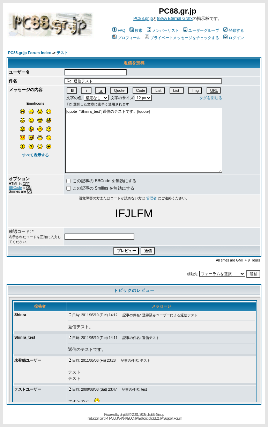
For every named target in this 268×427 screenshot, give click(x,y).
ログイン (233, 38)
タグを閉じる (210, 98)
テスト (62, 53)
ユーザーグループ (201, 30)
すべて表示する (35, 155)
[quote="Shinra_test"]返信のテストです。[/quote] (143, 140)
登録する (233, 30)
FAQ (118, 30)
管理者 (151, 198)
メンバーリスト (163, 30)
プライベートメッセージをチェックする (182, 38)
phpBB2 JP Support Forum (165, 418)
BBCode (15, 188)
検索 (135, 30)
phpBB (124, 415)
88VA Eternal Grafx (175, 18)
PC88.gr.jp (143, 18)
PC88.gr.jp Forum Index (29, 53)
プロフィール (126, 38)
